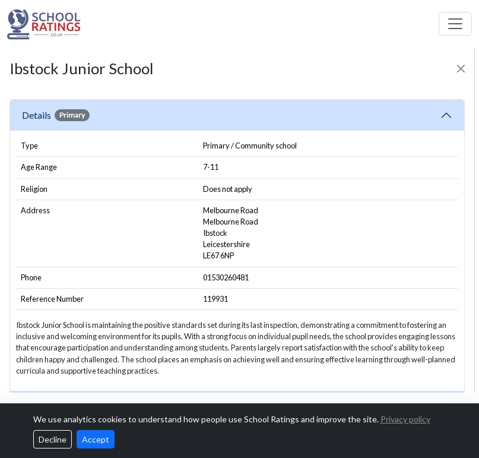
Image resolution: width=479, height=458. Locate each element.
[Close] (461, 68)
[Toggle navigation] (455, 24)
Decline (52, 439)
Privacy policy (405, 419)
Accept (95, 439)
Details (56, 115)
